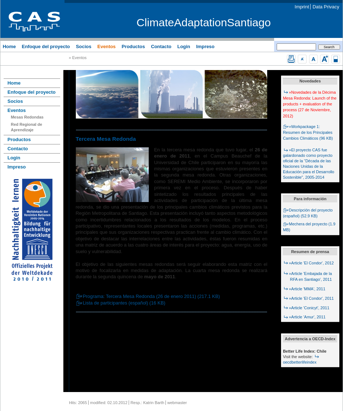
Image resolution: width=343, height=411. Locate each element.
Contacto (161, 46)
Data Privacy (326, 6)
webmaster (177, 402)
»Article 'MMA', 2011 (304, 289)
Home (9, 46)
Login (184, 46)
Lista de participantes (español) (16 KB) (120, 303)
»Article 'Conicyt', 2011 (306, 308)
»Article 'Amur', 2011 (304, 317)
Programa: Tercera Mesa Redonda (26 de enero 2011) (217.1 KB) (148, 296)
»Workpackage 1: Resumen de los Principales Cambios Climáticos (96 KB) (308, 132)
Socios (83, 46)
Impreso (205, 46)
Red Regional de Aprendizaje (26, 127)
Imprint (302, 6)
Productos (133, 46)
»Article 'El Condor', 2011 (308, 298)
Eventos (106, 46)
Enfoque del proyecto (46, 46)
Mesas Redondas (27, 117)
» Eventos (78, 58)
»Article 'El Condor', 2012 (308, 263)
